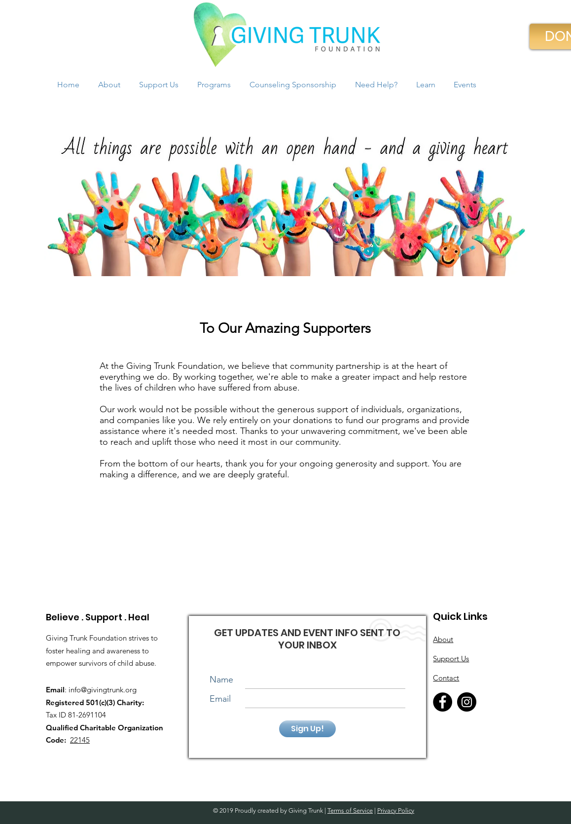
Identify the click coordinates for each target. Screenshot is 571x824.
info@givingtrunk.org (103, 689)
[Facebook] (442, 702)
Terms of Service (350, 810)
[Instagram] (466, 702)
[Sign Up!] (307, 728)
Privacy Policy (395, 810)
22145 (80, 740)
